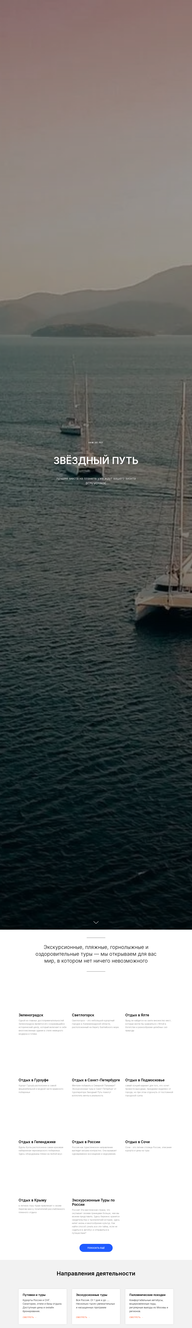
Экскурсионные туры (91, 1295)
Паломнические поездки (147, 1295)
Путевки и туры (34, 1295)
